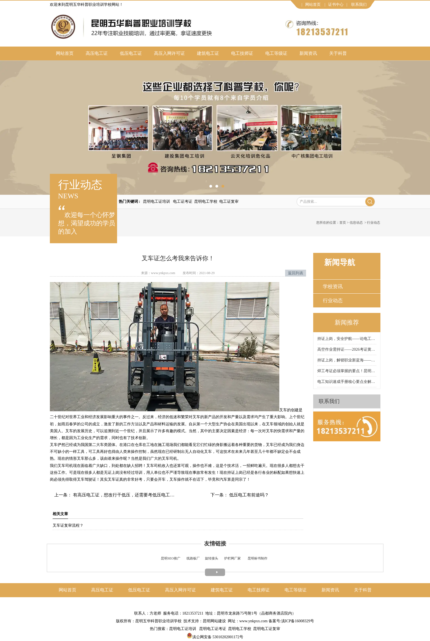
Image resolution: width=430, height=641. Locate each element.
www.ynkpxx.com (163, 273)
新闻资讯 (308, 53)
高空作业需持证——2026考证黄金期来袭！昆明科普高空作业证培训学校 (346, 349)
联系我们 (359, 4)
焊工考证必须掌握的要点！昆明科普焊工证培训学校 (346, 371)
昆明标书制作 (257, 558)
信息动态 (356, 223)
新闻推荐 (347, 322)
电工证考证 (182, 201)
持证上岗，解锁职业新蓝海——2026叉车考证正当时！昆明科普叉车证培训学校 (346, 360)
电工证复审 (229, 201)
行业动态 (333, 300)
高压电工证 (97, 53)
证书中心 (336, 4)
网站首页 (313, 4)
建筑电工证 (208, 53)
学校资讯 (333, 286)
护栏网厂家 (232, 558)
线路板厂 (193, 558)
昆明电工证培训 (156, 201)
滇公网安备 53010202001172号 (215, 637)
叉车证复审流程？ (68, 525)
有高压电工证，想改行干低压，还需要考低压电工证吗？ (127, 495)
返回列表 (295, 273)
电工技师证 (242, 53)
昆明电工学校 (205, 201)
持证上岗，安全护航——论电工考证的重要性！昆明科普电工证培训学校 (346, 339)
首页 (342, 223)
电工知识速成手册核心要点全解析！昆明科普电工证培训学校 (346, 382)
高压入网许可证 (169, 53)
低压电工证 (131, 53)
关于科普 (338, 53)
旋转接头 (211, 558)
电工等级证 (276, 53)
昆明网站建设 (214, 621)
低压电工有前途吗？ (248, 495)
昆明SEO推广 (170, 558)
